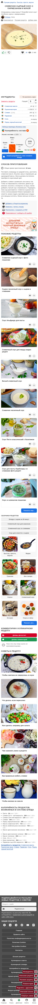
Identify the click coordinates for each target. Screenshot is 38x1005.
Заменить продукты (8, 101)
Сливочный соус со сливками (19, 528)
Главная (19, 930)
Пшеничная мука (11, 109)
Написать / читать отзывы (15, 207)
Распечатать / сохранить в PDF (17, 210)
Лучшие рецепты (19, 956)
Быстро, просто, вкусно (10, 546)
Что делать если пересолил (13, 700)
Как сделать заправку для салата (16, 725)
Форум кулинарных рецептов (19, 990)
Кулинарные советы (19, 960)
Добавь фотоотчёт (14, 635)
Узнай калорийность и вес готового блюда (17, 156)
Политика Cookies (19, 942)
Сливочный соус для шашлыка (19, 524)
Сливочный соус (28, 589)
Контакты (19, 950)
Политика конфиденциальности (19, 938)
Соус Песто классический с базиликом (18, 439)
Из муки (10, 610)
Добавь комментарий (14, 639)
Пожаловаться (7, 20)
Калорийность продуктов (19, 968)
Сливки (7, 112)
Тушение (10, 568)
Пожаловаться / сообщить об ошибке (19, 213)
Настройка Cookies (19, 946)
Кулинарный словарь (19, 964)
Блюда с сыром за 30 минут (19, 519)
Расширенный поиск (19, 982)
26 (26, 52)
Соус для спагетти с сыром (19, 533)
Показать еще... (29, 510)
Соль (6, 119)
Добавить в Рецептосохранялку (17, 203)
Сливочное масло (11, 106)
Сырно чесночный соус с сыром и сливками (16, 290)
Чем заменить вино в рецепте (14, 751)
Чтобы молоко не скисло (12, 801)
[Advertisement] (19, 74)
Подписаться (13, 909)
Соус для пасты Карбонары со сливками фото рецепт (15, 470)
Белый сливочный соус (12, 381)
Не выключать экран (28, 97)
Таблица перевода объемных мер (14, 127)
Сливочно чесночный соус (13, 410)
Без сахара (28, 568)
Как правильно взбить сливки (14, 776)
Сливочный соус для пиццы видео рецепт (16, 351)
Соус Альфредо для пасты (13, 320)
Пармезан (8, 116)
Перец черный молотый (13, 122)
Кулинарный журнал (19, 972)
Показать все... (29, 623)
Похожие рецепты (21, 20)
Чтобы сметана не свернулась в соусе (18, 675)
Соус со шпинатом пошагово (14, 500)
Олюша (5, 17)
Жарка (28, 545)
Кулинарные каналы (19, 994)
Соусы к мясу (28, 610)
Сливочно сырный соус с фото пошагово (15, 259)
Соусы (10, 589)
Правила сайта (19, 934)
